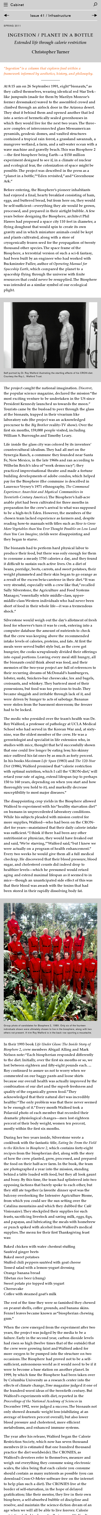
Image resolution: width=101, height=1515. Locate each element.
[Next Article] (94, 15)
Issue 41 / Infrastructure (50, 15)
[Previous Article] (6, 15)
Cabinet (17, 5)
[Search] (95, 4)
